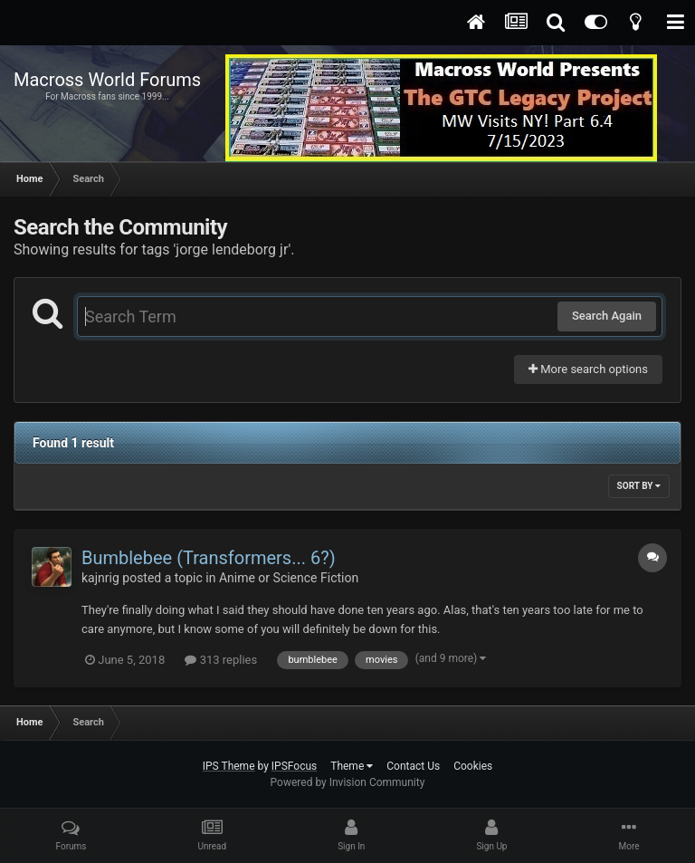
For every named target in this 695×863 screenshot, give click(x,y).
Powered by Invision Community (348, 782)
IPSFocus (294, 766)
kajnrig (100, 578)
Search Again (607, 315)
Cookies (472, 766)
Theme (351, 766)
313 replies (221, 659)
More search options (588, 369)
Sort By (639, 486)
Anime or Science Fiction (288, 578)
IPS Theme (229, 766)
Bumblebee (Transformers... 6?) (208, 558)
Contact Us (413, 766)
